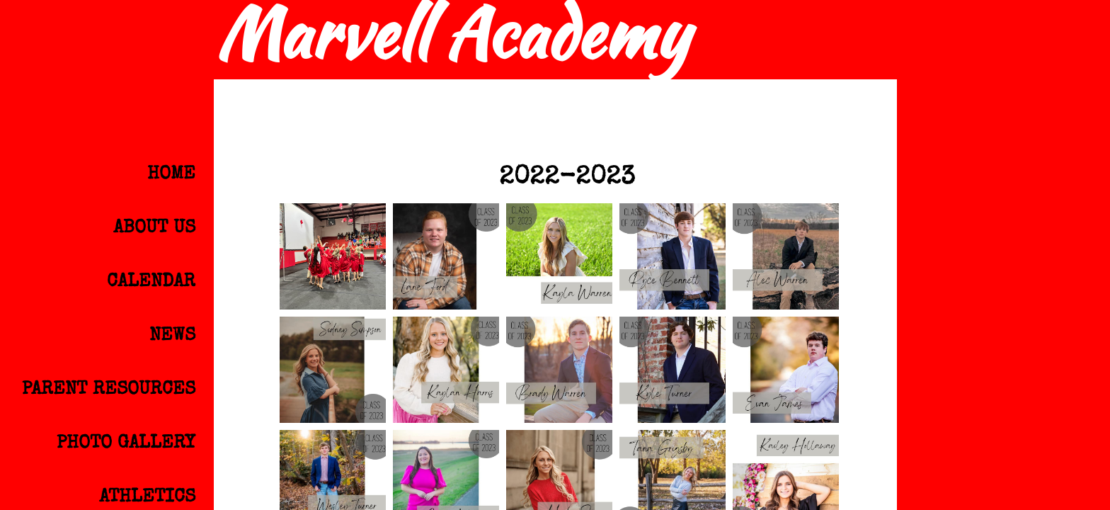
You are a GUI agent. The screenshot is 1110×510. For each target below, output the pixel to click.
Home (171, 175)
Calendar (151, 282)
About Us (154, 229)
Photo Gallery (126, 444)
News (172, 336)
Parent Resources (108, 390)
